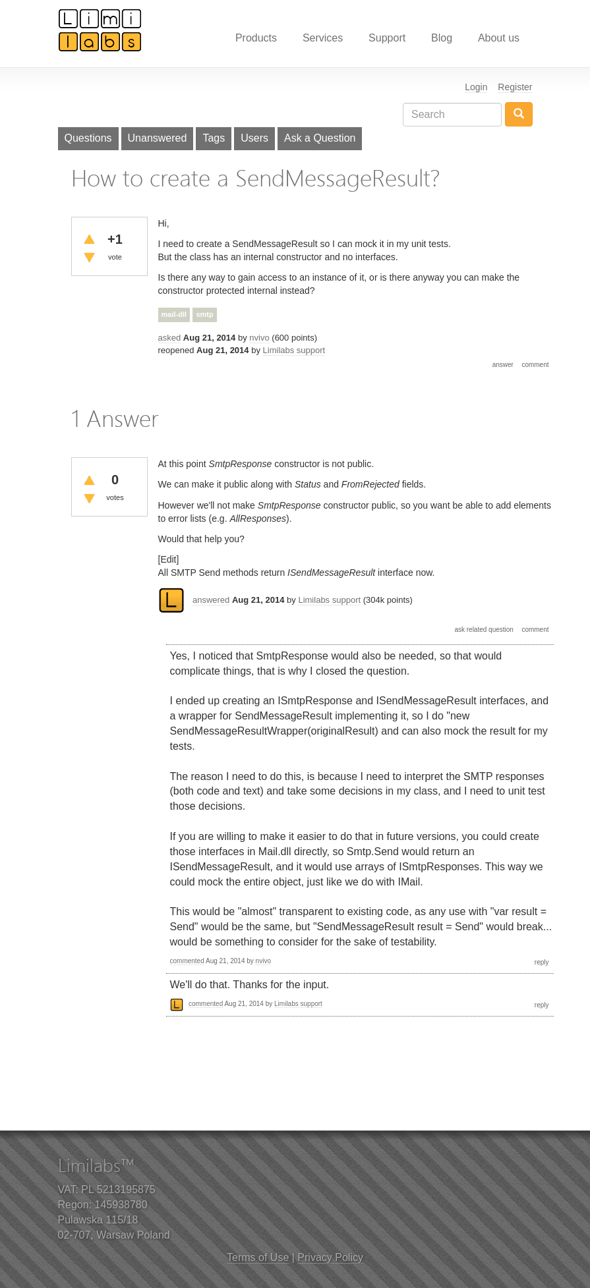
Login (476, 87)
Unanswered (157, 138)
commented (187, 961)
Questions (88, 138)
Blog (441, 37)
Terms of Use (258, 1257)
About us (498, 37)
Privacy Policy (330, 1257)
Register (515, 87)
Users (254, 138)
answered (210, 600)
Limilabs (100, 29)
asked (169, 338)
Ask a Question (320, 138)
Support (387, 37)
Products (256, 37)
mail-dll (174, 314)
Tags (213, 138)
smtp (204, 314)
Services (323, 37)
